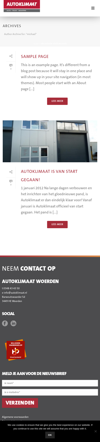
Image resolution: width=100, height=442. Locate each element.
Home (36, 44)
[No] (95, 431)
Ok (50, 435)
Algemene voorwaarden (15, 417)
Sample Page (35, 56)
